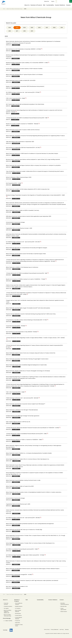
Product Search (18, 615)
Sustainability (50, 5)
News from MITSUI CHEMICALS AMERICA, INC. (7, 611)
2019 (62, 27)
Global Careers (64, 611)
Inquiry (66, 1)
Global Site (60, 1)
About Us (27, 5)
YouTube (5, 630)
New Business (18, 613)
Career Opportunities (63, 609)
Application (17, 622)
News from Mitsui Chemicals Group (7, 615)
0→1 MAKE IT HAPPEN (8, 620)
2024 (24, 27)
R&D (44, 5)
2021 (47, 27)
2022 (39, 27)
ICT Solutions (17, 608)
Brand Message (7, 618)
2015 (32, 31)
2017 (17, 31)
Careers (68, 5)
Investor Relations (60, 5)
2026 (9, 27)
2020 (54, 27)
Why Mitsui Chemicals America (65, 604)
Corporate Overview (6, 604)
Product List (17, 620)
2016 (24, 31)
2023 (32, 27)
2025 (17, 27)
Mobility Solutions (18, 606)
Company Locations (8, 606)
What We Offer (64, 606)
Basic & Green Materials (18, 611)
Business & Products (36, 5)
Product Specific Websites (18, 618)
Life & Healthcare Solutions (18, 604)
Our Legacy (6, 608)
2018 (10, 31)
